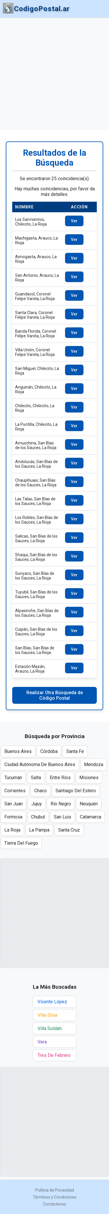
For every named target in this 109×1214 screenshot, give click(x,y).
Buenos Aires (18, 751)
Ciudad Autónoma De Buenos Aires (39, 764)
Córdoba (49, 751)
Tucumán (13, 777)
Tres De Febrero (54, 1055)
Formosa (13, 817)
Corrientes (15, 790)
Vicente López (52, 1001)
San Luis (62, 817)
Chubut (38, 817)
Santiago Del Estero (76, 790)
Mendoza (93, 764)
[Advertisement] (54, 73)
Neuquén (89, 804)
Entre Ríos (60, 777)
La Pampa (39, 830)
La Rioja (12, 830)
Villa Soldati (49, 1028)
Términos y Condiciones (54, 1197)
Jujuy (36, 804)
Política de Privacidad (54, 1190)
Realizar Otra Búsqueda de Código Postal (54, 695)
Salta (36, 777)
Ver (74, 221)
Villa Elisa (47, 1015)
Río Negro (61, 804)
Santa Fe (75, 751)
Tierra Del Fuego (21, 843)
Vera (42, 1042)
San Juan (13, 804)
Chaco (40, 790)
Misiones (89, 777)
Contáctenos (54, 1204)
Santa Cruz (69, 830)
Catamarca (90, 817)
